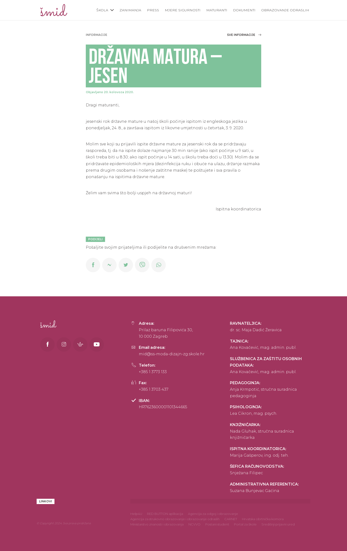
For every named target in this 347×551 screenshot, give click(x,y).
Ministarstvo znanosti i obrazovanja (157, 524)
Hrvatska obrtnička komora (263, 519)
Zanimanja (130, 10)
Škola (102, 10)
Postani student (217, 524)
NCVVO (194, 524)
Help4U (136, 514)
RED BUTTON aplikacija (165, 514)
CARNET (230, 519)
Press (153, 10)
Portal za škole (245, 524)
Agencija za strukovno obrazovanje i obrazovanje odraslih (175, 519)
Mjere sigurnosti (182, 10)
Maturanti (216, 10)
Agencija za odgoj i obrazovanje (213, 514)
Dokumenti (244, 10)
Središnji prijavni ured (278, 524)
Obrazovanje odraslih (285, 10)
